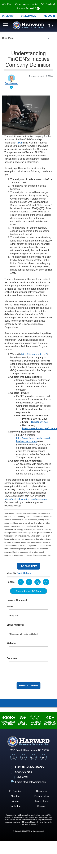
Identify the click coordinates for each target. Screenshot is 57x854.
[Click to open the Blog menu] (49, 38)
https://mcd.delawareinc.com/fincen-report (26, 499)
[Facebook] (13, 757)
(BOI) (19, 142)
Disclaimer (41, 791)
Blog (36, 703)
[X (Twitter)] (23, 757)
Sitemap (41, 806)
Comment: (12, 658)
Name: (10, 606)
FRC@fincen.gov (39, 422)
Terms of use (41, 801)
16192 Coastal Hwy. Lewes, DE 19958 (28, 750)
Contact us (15, 806)
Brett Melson (24, 573)
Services (50, 703)
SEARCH (8, 16)
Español (28, 16)
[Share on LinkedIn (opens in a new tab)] (37, 582)
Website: (11, 643)
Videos (21, 703)
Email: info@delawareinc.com (28, 782)
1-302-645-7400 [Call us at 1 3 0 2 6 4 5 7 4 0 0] (21, 772)
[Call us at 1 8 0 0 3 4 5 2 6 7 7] (28, 767)
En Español (15, 791)
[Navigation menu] (4, 24)
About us (15, 796)
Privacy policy (41, 796)
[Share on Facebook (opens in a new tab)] (21, 582)
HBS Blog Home (28, 566)
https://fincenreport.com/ (34, 354)
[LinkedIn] (43, 757)
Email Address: (15, 625)
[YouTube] (33, 757)
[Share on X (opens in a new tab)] (29, 582)
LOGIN (49, 16)
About (7, 703)
